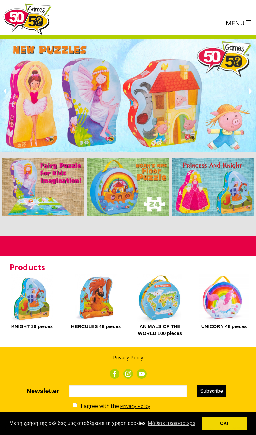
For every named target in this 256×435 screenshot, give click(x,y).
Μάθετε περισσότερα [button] (171, 423)
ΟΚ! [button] (224, 423)
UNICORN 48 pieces (224, 326)
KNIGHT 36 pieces (32, 326)
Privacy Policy (128, 357)
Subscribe (211, 391)
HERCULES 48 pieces (96, 326)
